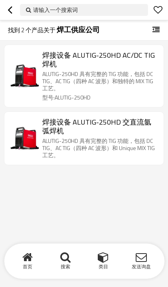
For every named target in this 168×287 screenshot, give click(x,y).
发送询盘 (141, 266)
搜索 (65, 266)
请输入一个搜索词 (55, 10)
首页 (27, 266)
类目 (103, 266)
